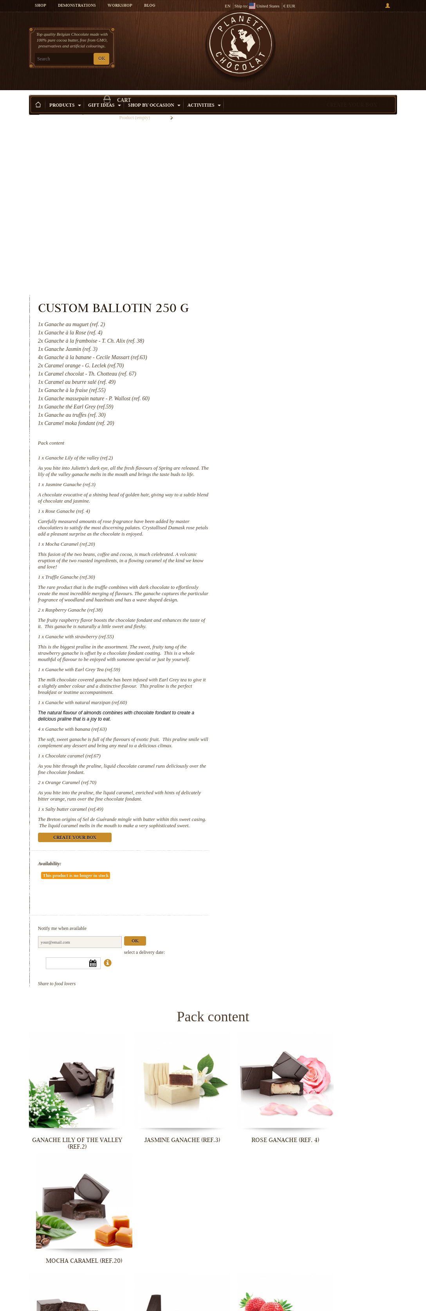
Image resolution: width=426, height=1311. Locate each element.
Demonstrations (77, 5)
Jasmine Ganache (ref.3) (283, 323)
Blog (149, 5)
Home (34, 107)
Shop (40, 5)
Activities (204, 94)
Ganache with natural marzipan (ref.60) (298, 554)
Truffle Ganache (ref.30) (282, 416)
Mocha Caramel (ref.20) (282, 383)
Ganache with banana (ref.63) (288, 580)
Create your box (352, 93)
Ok (347, 782)
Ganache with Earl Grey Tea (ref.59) (295, 521)
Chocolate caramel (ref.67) (285, 613)
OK (101, 59)
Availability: (262, 727)
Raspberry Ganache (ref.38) (286, 455)
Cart (354, 37)
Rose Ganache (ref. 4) (280, 350)
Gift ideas (104, 94)
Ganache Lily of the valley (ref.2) (291, 290)
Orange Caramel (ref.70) (283, 640)
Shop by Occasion (154, 94)
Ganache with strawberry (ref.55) (292, 482)
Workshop (120, 5)
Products (65, 94)
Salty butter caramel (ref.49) (287, 667)
